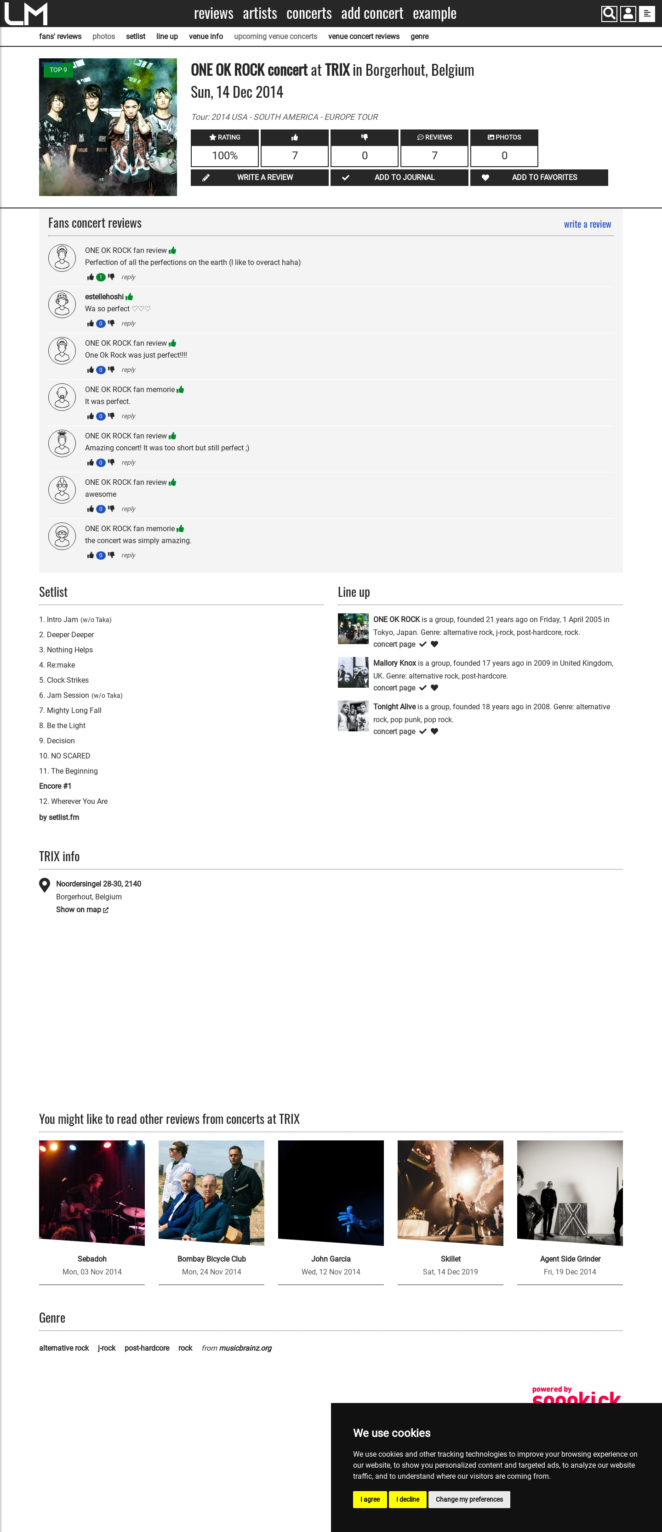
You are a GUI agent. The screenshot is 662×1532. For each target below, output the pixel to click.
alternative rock (64, 1348)
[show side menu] (647, 14)
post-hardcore (147, 1348)
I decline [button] (407, 1499)
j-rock (106, 1348)
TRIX (337, 69)
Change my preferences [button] (469, 1499)
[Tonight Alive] (353, 715)
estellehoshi (104, 296)
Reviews (214, 12)
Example (435, 12)
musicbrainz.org (245, 1348)
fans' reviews (60, 36)
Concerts (309, 12)
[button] (628, 15)
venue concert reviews (363, 36)
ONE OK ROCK (227, 69)
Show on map (78, 909)
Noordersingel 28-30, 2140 (98, 884)
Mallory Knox (394, 663)
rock (185, 1348)
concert (286, 69)
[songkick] (577, 1400)
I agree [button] (370, 1499)
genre (419, 36)
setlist (135, 36)
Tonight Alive (394, 706)
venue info (206, 36)
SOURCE (51, 64)
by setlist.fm (59, 817)
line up (167, 36)
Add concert (372, 12)
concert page (394, 644)
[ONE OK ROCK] (353, 627)
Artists (260, 12)
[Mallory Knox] (353, 671)
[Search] (609, 14)
